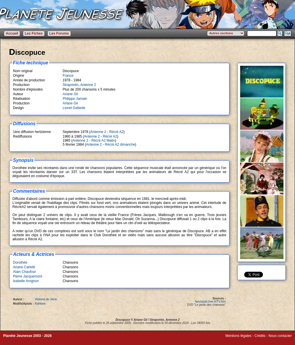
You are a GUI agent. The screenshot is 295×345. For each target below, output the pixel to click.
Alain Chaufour (24, 272)
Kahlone (40, 303)
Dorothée (20, 262)
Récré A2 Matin (103, 140)
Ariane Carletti (24, 267)
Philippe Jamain (75, 99)
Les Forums (59, 33)
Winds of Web (236, 340)
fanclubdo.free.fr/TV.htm (210, 301)
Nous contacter (280, 336)
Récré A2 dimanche (120, 144)
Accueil (12, 33)
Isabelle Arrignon (26, 281)
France (68, 76)
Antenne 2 (88, 85)
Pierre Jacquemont (27, 276)
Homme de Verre (46, 299)
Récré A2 (116, 132)
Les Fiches (34, 33)
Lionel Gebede (74, 108)
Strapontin (71, 85)
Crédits (260, 336)
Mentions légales (238, 336)
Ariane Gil (70, 94)
